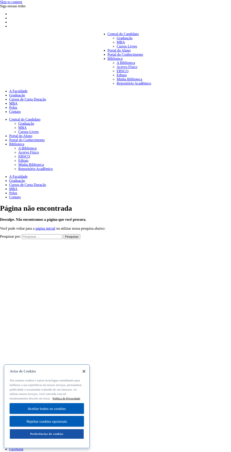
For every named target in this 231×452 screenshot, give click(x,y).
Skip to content (11, 2)
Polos (13, 107)
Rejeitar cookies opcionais (47, 421)
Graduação (124, 38)
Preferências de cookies (46, 434)
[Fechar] (84, 371)
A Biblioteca (126, 63)
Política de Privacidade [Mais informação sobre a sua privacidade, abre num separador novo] (66, 398)
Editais (122, 75)
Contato (15, 112)
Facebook (16, 449)
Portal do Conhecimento (125, 54)
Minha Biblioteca (129, 79)
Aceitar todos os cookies (47, 408)
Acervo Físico (127, 67)
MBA (121, 42)
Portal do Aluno (119, 50)
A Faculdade (18, 91)
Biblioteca (115, 59)
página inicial (45, 228)
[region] (47, 406)
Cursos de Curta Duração (27, 99)
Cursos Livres (127, 46)
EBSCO (123, 71)
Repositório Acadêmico (134, 83)
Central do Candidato (123, 34)
